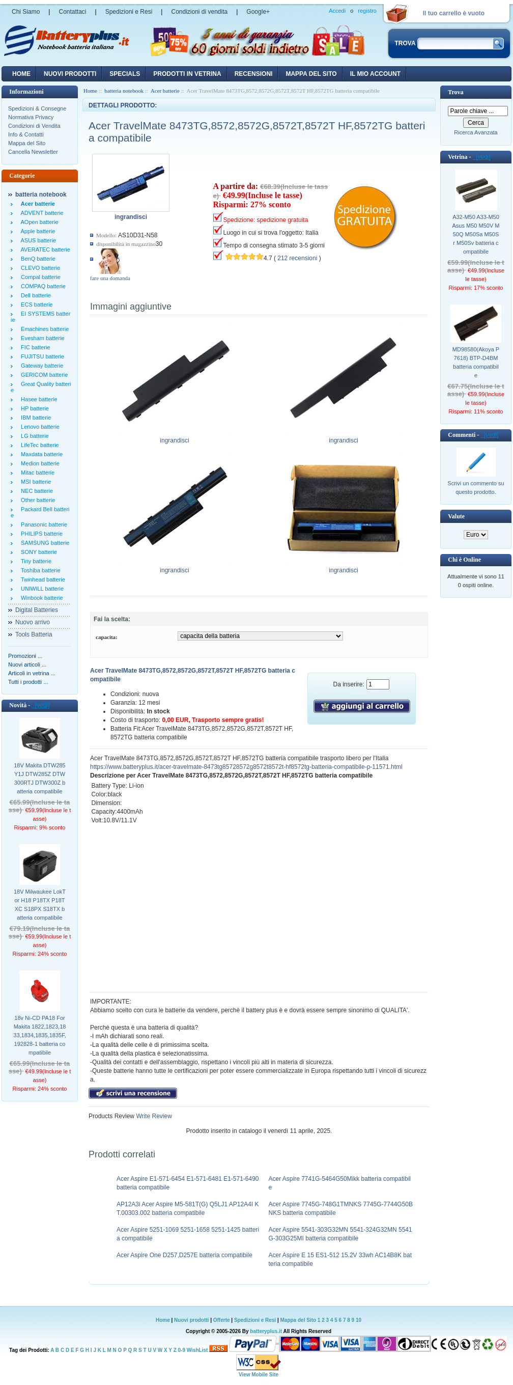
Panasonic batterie (42, 524)
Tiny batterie (34, 561)
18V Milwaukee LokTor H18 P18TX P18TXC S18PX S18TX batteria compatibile (40, 905)
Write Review (153, 1116)
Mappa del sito (311, 73)
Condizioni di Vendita (34, 126)
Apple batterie (36, 231)
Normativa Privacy (30, 117)
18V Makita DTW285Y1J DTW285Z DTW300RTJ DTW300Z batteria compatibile (39, 778)
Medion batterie (39, 463)
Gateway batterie (40, 366)
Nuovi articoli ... (27, 664)
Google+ (258, 11)
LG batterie (33, 436)
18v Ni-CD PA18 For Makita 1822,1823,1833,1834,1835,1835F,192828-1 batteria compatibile (39, 1035)
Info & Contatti (26, 134)
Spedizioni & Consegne (37, 108)
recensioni (254, 73)
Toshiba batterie (39, 570)
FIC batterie (34, 347)
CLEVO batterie (39, 268)
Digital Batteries (36, 610)
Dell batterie (34, 295)
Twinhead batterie (41, 579)
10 (358, 1320)
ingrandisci (175, 437)
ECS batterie (35, 304)
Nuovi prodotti (191, 1320)
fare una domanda (110, 278)
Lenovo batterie (39, 427)
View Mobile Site (258, 1374)
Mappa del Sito (26, 143)
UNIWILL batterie (41, 589)
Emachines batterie (43, 329)
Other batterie (36, 500)
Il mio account (375, 73)
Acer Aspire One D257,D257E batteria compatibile (184, 1255)
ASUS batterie (37, 240)
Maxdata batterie (40, 454)
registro (367, 11)
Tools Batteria (33, 634)
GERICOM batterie (43, 375)
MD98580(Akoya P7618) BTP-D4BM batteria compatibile (475, 362)
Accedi (337, 11)
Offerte (222, 1320)
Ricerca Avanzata (475, 132)
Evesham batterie (41, 338)
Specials (124, 73)
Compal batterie (39, 277)
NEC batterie (35, 491)
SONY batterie (37, 552)
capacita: (107, 637)
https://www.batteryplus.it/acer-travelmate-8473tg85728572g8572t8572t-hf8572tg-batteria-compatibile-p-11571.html (246, 766)
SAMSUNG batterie (43, 543)
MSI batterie (34, 482)
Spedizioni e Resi (129, 11)
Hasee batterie (38, 399)
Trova (455, 92)
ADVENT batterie (41, 213)
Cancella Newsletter (33, 152)
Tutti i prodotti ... (28, 682)
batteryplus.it (266, 1331)
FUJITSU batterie (41, 356)
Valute (456, 516)
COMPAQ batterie (42, 286)
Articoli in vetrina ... (31, 673)
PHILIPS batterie (40, 534)
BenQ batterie (36, 259)
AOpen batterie (38, 222)
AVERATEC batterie (44, 249)
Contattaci (72, 11)
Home (21, 73)
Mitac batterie (36, 472)
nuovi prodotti (70, 73)
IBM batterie (34, 417)
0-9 (181, 1350)
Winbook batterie (40, 598)
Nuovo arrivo (32, 622)
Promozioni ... (25, 656)
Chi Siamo (26, 11)
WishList (197, 1350)
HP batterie (33, 408)
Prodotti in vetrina (187, 73)
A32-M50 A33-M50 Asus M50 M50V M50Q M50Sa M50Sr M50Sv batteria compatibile (476, 234)
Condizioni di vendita (199, 11)
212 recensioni (297, 258)
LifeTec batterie (38, 445)
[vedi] (40, 705)
